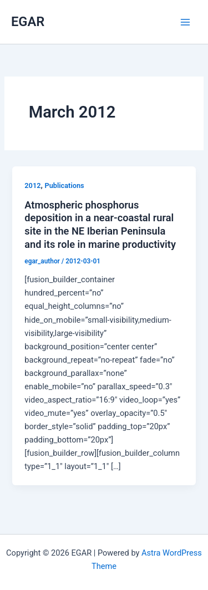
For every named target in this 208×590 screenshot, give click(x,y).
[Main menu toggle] (185, 22)
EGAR (27, 21)
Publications (64, 185)
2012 (32, 185)
